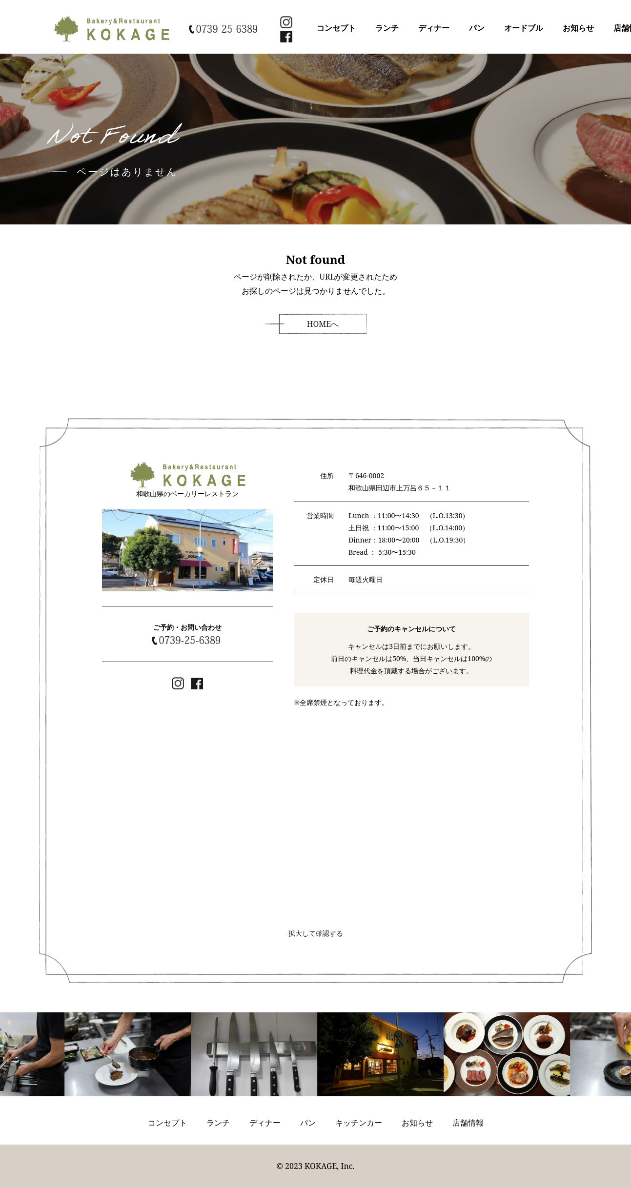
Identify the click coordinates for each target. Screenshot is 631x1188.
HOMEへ (323, 324)
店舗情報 (468, 1122)
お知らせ (578, 27)
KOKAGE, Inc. (330, 1166)
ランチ (387, 27)
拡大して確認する (315, 933)
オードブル (523, 27)
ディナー (433, 27)
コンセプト (336, 27)
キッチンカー (358, 1122)
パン (477, 27)
